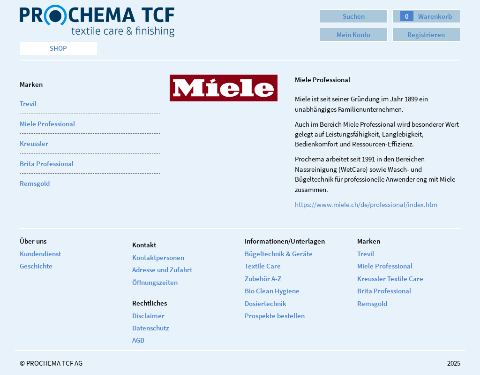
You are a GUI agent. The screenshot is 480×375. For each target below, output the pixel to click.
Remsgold (35, 183)
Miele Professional (47, 123)
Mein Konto (353, 34)
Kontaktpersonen (158, 257)
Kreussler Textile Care (390, 278)
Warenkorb (426, 16)
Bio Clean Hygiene (272, 290)
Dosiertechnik (265, 303)
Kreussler (34, 143)
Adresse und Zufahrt (162, 269)
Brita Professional (47, 163)
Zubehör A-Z (263, 278)
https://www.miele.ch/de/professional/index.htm (366, 204)
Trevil (28, 103)
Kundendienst (40, 253)
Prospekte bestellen (275, 315)
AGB (138, 340)
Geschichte (36, 265)
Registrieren (426, 34)
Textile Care (263, 265)
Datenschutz (150, 327)
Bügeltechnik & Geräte (279, 253)
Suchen (354, 16)
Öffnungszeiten (155, 282)
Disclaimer (148, 315)
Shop (58, 48)
